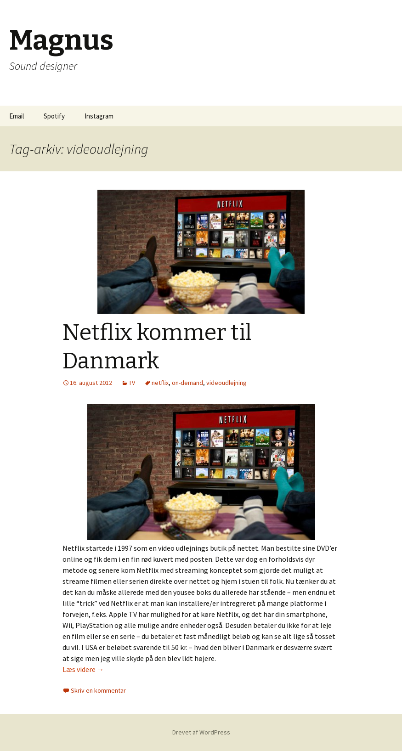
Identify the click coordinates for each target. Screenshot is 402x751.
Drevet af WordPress (201, 732)
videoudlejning (226, 382)
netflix (160, 382)
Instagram (99, 116)
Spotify (54, 116)
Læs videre (83, 669)
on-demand (187, 382)
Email (16, 116)
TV (132, 382)
